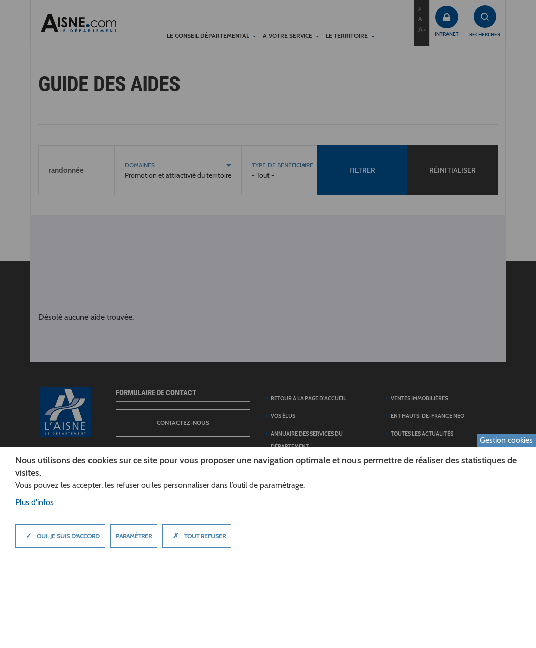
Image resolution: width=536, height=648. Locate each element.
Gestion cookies (506, 440)
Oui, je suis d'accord (60, 535)
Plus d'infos (34, 502)
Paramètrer (134, 536)
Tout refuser (197, 535)
